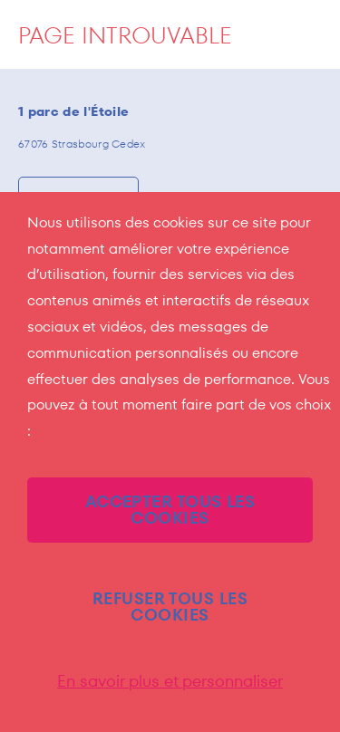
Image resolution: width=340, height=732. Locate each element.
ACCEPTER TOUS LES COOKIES (170, 509)
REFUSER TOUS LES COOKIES (170, 606)
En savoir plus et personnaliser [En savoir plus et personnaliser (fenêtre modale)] (170, 681)
